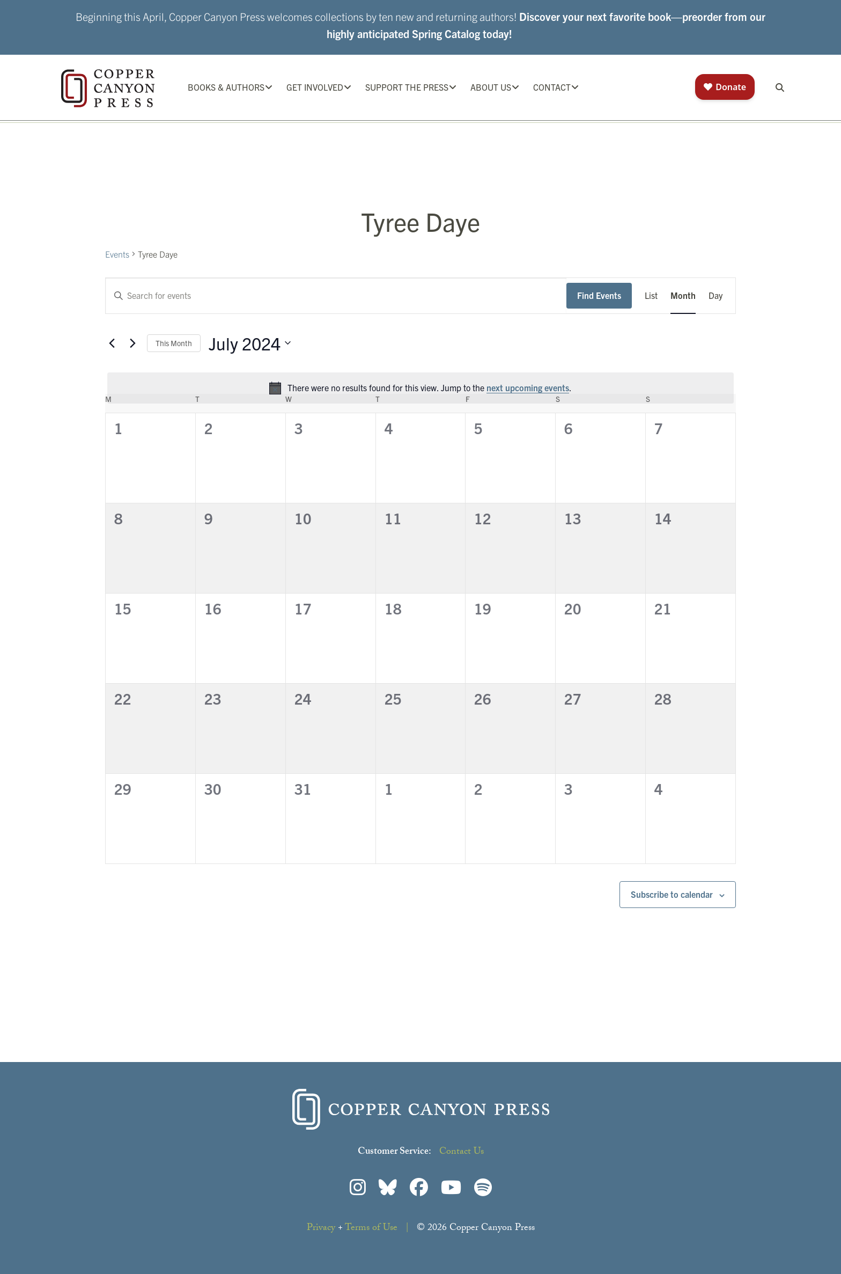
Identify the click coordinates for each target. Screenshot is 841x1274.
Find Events (599, 295)
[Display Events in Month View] (683, 295)
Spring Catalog (446, 33)
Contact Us (461, 1152)
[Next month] (132, 342)
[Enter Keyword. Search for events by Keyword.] (336, 295)
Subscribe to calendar (672, 894)
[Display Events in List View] (651, 295)
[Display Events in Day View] (715, 295)
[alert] (420, 388)
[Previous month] (111, 342)
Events (117, 253)
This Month (174, 343)
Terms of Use (371, 1228)
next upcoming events (527, 387)
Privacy (321, 1228)
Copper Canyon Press (107, 88)
